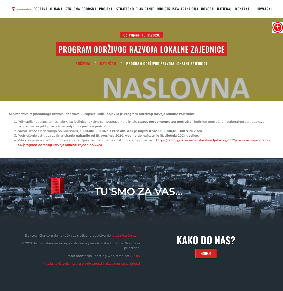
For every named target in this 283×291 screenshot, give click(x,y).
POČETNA (83, 63)
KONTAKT (242, 8)
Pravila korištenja (56, 264)
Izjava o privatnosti (87, 264)
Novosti (207, 8)
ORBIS (135, 256)
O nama (56, 8)
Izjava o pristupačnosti (122, 264)
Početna (40, 8)
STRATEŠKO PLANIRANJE (135, 8)
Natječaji (225, 8)
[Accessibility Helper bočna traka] (277, 27)
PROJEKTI (106, 8)
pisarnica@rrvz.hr (126, 235)
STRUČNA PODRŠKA (80, 8)
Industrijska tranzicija (177, 8)
